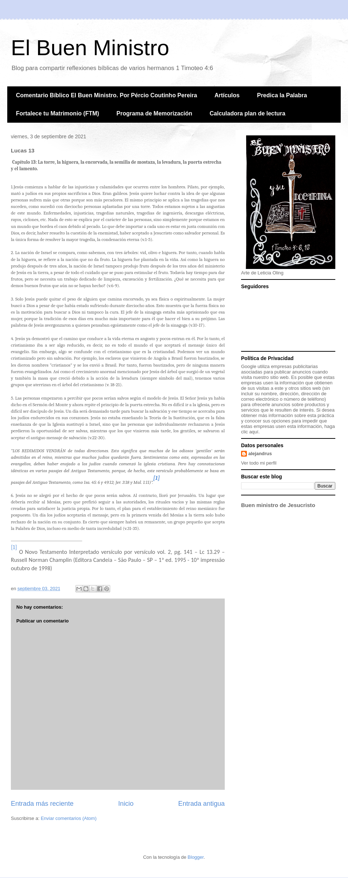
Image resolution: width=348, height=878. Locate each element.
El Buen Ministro (90, 48)
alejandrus (260, 453)
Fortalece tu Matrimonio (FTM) (57, 113)
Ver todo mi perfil (259, 463)
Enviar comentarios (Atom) (68, 818)
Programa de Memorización (154, 113)
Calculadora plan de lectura (247, 113)
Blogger (196, 857)
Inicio (125, 803)
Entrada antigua (201, 803)
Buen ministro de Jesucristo (278, 505)
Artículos (227, 95)
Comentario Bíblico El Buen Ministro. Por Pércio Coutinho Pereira (106, 95)
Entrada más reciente (42, 803)
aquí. (254, 431)
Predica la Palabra (282, 95)
